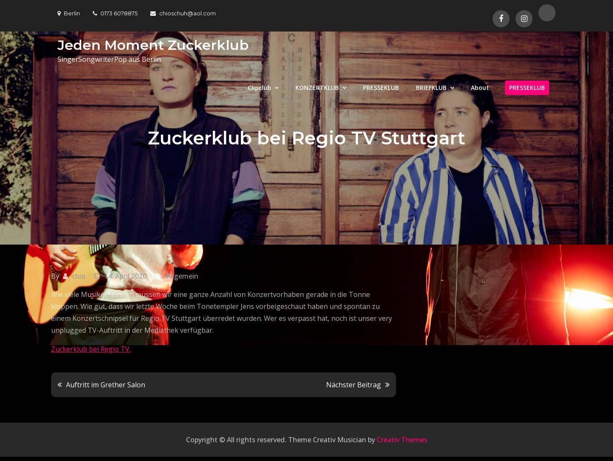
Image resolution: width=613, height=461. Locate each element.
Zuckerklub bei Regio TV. (91, 349)
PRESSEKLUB (381, 88)
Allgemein (182, 276)
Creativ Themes (402, 439)
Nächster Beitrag (353, 384)
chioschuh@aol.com (183, 13)
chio (79, 276)
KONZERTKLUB (317, 88)
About (480, 88)
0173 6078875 (115, 13)
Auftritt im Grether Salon (105, 384)
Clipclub (259, 88)
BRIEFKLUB (431, 88)
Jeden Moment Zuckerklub (153, 45)
